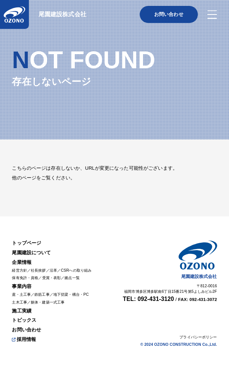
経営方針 (19, 270)
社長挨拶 (38, 270)
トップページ (26, 243)
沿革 (53, 270)
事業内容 (21, 286)
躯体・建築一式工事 (47, 302)
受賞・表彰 (51, 278)
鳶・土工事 (21, 294)
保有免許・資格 (25, 278)
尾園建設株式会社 (62, 14)
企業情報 (21, 262)
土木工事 (19, 302)
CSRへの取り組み (76, 270)
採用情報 (24, 339)
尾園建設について (31, 252)
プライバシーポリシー (198, 337)
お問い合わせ (26, 329)
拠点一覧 (72, 278)
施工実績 (21, 311)
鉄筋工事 (42, 294)
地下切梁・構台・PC (71, 294)
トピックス (24, 320)
